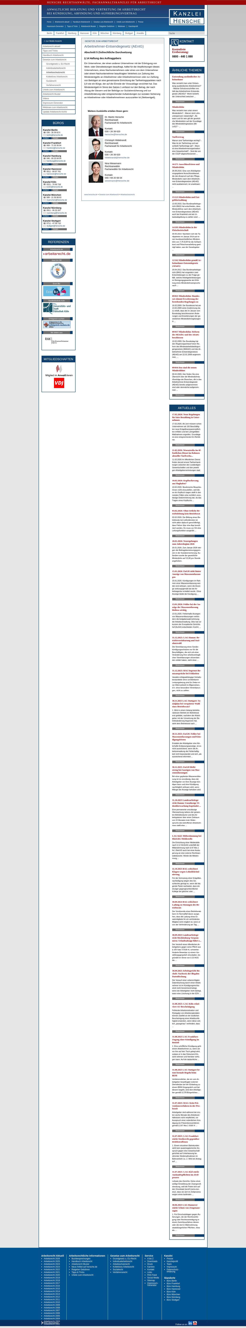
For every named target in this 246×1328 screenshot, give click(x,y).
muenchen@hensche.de (57, 200)
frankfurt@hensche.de (56, 148)
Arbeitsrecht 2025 (52, 1261)
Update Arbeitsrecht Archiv (55, 112)
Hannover (84, 33)
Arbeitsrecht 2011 (52, 1299)
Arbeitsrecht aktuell (62, 22)
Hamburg (72, 33)
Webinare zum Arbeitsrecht (55, 107)
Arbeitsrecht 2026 (52, 1258)
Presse (140, 22)
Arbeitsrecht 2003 (52, 1321)
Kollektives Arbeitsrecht (56, 77)
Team (169, 1264)
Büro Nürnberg (173, 1297)
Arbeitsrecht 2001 (52, 1327)
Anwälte (140, 33)
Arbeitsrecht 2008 (52, 1308)
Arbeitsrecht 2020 (52, 1275)
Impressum (172, 1267)
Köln (95, 33)
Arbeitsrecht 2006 (52, 1313)
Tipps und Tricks (50, 51)
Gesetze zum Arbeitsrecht (103, 22)
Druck (150, 1264)
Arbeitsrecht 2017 (52, 1283)
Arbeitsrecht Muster (88, 26)
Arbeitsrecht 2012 (52, 1297)
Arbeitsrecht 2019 (52, 1278)
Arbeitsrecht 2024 (52, 1264)
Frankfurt (60, 33)
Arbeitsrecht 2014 (52, 1291)
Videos (46, 98)
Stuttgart (129, 33)
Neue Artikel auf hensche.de (84, 1267)
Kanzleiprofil (133, 26)
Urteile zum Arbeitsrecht (126, 22)
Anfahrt (46, 138)
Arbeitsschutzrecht (55, 72)
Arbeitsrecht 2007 (52, 1310)
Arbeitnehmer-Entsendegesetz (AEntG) (114, 46)
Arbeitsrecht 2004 (52, 1318)
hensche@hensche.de (116, 134)
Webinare (121, 26)
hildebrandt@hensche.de (117, 157)
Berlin (49, 33)
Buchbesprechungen (81, 1258)
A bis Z (150, 1258)
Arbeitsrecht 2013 (52, 1294)
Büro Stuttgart (173, 1300)
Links (149, 1272)
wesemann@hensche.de (117, 180)
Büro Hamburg (173, 1286)
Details (55, 138)
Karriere (151, 1267)
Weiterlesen (180, 102)
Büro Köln (171, 1292)
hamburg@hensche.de (56, 161)
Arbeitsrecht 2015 (52, 1288)
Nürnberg (117, 33)
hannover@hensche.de (56, 174)
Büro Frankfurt (173, 1283)
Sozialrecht (51, 81)
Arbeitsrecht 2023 (52, 1267)
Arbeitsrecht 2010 (52, 1302)
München (105, 33)
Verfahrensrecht (53, 85)
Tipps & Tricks (72, 26)
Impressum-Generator (55, 26)
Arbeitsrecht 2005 (52, 1316)
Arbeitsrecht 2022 (52, 1269)
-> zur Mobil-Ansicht (53, 41)
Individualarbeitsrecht (56, 68)
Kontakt (150, 1269)
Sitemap (151, 1280)
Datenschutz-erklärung (173, 1270)
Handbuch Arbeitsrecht (81, 22)
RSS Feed (152, 1275)
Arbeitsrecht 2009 (52, 1305)
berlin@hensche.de (55, 135)
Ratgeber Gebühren (106, 26)
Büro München (173, 1294)
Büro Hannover (174, 1289)
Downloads (152, 1261)
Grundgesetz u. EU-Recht (58, 64)
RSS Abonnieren (50, 1323)
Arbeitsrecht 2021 (52, 1272)
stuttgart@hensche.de (56, 226)
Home (49, 22)
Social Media (153, 1278)
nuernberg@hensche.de (57, 213)
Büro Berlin (172, 1281)
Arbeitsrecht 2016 (52, 1286)
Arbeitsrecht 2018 (52, 1280)
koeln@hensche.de (55, 187)
